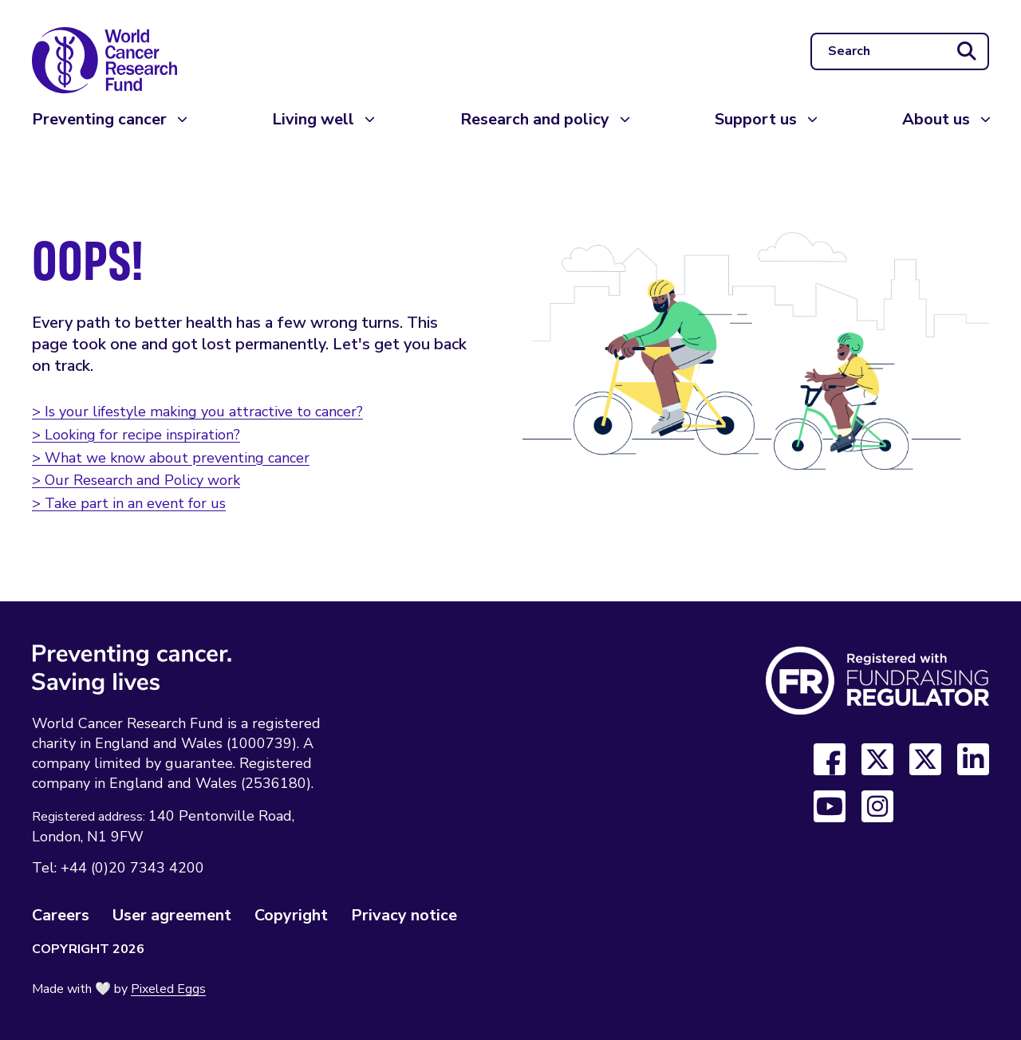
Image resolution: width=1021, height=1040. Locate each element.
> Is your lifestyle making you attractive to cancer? (197, 411)
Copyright (291, 915)
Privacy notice (404, 915)
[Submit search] (966, 52)
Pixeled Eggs (168, 989)
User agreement (171, 915)
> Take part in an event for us (129, 503)
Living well (313, 119)
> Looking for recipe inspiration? (136, 434)
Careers (60, 915)
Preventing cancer (99, 119)
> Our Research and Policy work (136, 480)
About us (936, 119)
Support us (756, 119)
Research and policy (534, 119)
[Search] (899, 52)
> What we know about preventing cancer (170, 457)
